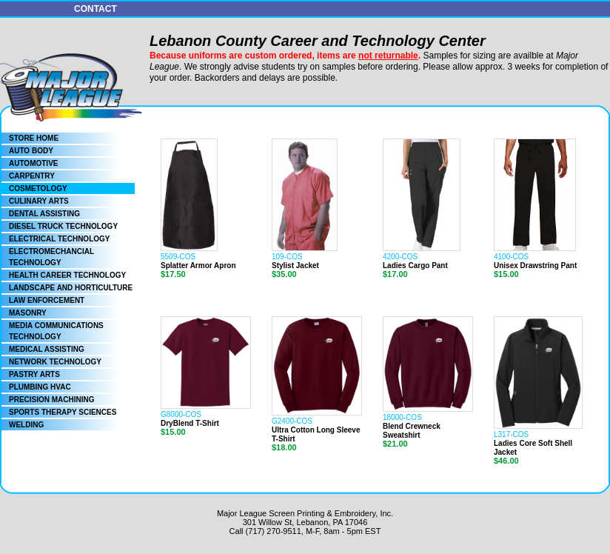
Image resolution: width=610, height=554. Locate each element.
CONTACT (95, 9)
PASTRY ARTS (34, 374)
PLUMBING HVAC (40, 387)
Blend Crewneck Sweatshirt (411, 430)
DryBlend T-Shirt (190, 423)
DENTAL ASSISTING (44, 214)
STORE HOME (33, 138)
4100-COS (511, 257)
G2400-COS (292, 421)
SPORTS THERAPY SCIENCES (62, 412)
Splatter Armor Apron (198, 265)
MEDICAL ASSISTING (46, 349)
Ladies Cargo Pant (415, 265)
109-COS (287, 257)
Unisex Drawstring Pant (535, 265)
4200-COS (400, 257)
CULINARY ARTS (39, 201)
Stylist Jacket (295, 265)
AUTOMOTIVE (33, 163)
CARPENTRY (32, 176)
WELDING (26, 425)
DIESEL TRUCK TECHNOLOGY (63, 226)
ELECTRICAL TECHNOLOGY (59, 239)
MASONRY (28, 313)
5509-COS (178, 257)
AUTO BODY (31, 151)
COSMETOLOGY (38, 188)
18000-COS (402, 417)
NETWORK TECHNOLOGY (55, 362)
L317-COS (511, 434)
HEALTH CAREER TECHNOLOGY (67, 275)
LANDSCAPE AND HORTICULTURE (71, 288)
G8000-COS (181, 414)
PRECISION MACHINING (52, 400)
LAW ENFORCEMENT (46, 300)
